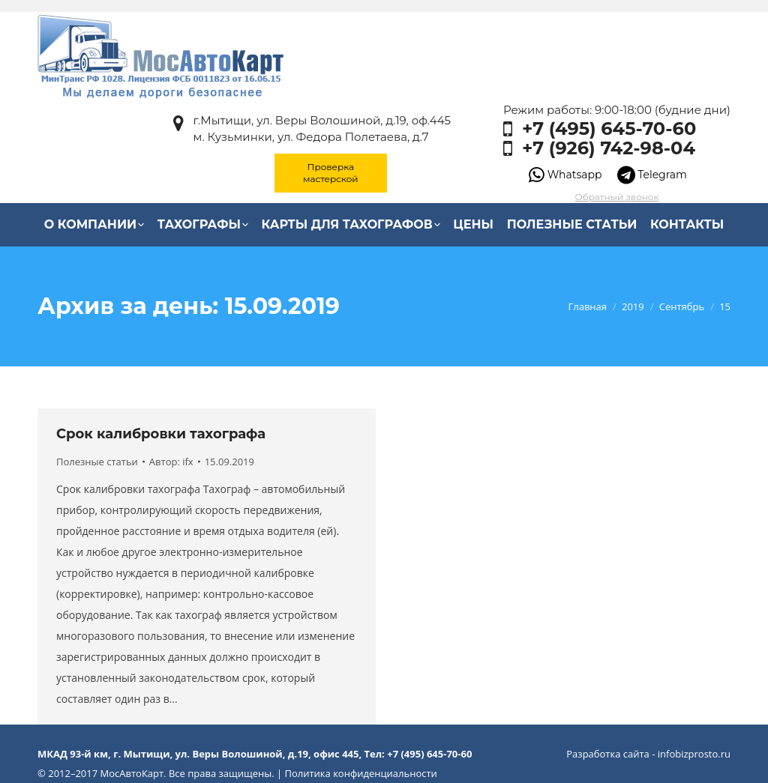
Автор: (171, 461)
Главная (587, 306)
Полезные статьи (97, 461)
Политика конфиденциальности (360, 773)
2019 (633, 306)
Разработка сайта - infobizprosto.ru (648, 754)
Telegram (652, 174)
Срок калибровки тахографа (161, 434)
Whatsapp (565, 174)
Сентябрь (681, 306)
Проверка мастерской (330, 172)
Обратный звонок (617, 196)
